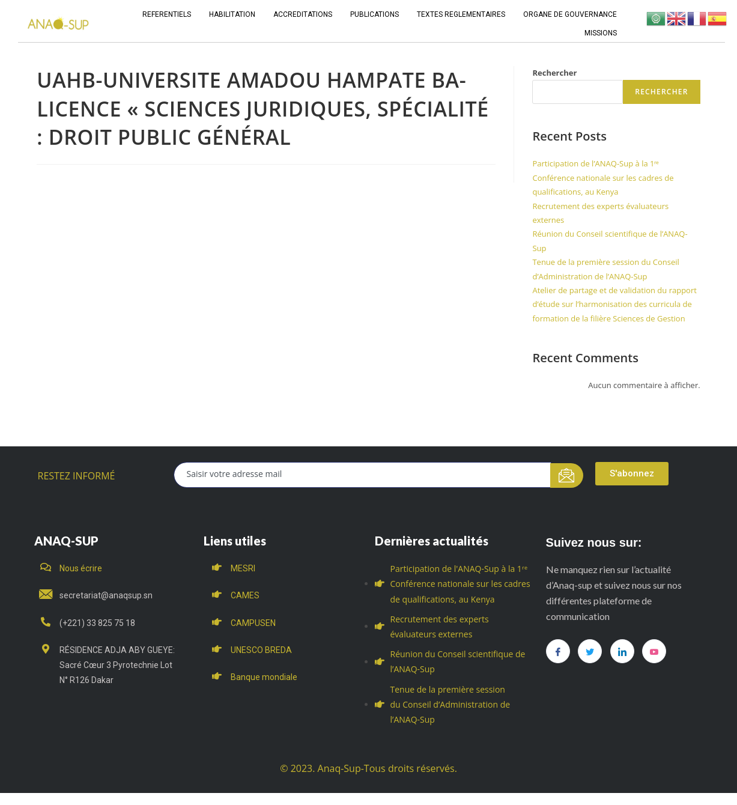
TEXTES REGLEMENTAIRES (461, 14)
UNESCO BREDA (261, 650)
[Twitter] (590, 651)
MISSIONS (600, 33)
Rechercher (554, 72)
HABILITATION (232, 14)
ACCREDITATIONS (302, 14)
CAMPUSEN (253, 623)
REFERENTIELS (166, 14)
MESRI (243, 568)
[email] (362, 475)
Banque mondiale (264, 677)
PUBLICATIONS (374, 14)
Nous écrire (80, 568)
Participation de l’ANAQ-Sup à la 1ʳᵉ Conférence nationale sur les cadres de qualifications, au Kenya (602, 177)
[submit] (566, 475)
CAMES (245, 595)
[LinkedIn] (622, 651)
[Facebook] (558, 651)
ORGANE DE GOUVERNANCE (570, 14)
